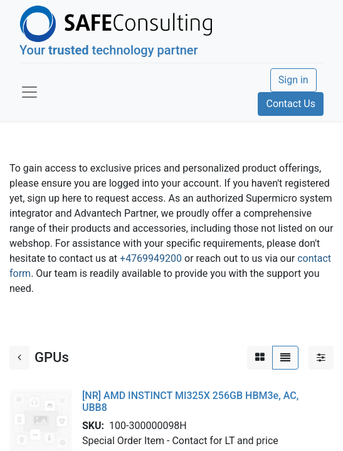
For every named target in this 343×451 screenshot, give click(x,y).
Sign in (293, 80)
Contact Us (290, 104)
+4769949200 (151, 258)
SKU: (95, 426)
